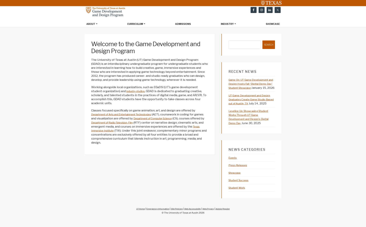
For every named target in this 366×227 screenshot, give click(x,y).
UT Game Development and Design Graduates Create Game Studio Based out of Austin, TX (250, 103)
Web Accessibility (193, 216)
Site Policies (176, 216)
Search (267, 45)
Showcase (236, 180)
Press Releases (239, 173)
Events (233, 165)
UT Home (137, 216)
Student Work (238, 195)
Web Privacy (210, 216)
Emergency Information (156, 216)
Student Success (240, 188)
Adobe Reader (226, 216)
